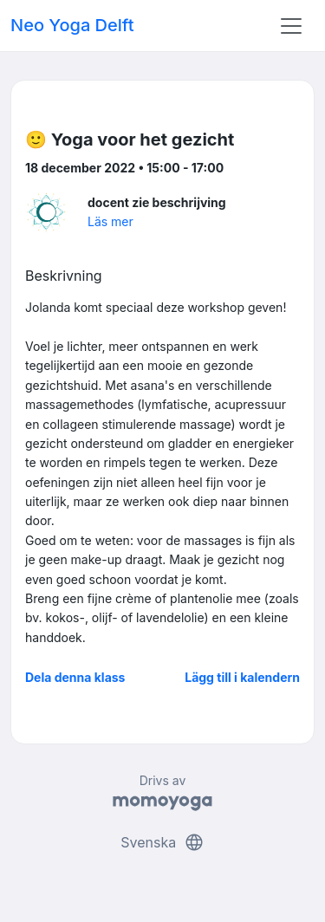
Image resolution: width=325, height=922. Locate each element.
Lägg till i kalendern (242, 677)
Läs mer (110, 221)
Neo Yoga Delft (72, 25)
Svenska (162, 842)
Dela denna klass (75, 677)
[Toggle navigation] (291, 26)
